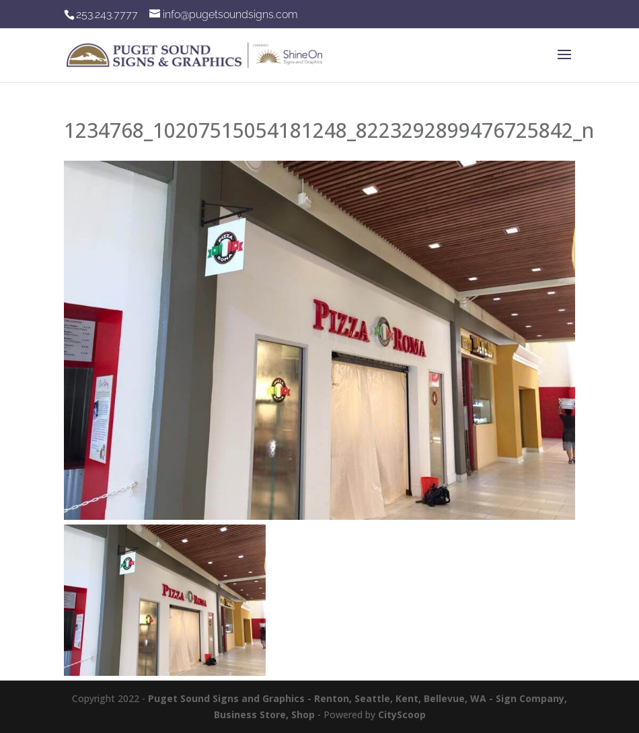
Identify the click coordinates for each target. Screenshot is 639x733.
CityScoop (402, 714)
